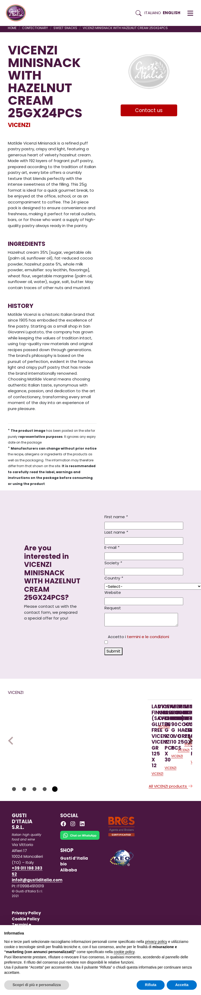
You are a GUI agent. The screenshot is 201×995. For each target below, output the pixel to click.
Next (189, 751)
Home (12, 28)
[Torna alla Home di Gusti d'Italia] (18, 13)
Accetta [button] (181, 985)
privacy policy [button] (156, 941)
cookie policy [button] (124, 952)
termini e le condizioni (148, 636)
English (171, 12)
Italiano (152, 12)
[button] (190, 13)
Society (113, 563)
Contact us (149, 110)
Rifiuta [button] (151, 985)
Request (112, 608)
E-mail (111, 547)
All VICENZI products (171, 807)
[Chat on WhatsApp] (79, 860)
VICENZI (19, 125)
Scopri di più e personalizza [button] (37, 985)
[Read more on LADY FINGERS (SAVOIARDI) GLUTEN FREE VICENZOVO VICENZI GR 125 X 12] (40, 731)
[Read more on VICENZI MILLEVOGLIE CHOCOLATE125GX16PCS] (109, 731)
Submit (113, 651)
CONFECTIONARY (35, 28)
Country (113, 578)
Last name (116, 532)
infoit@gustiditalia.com (37, 901)
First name (116, 516)
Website (112, 592)
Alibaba (68, 891)
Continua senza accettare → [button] (172, 932)
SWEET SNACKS (65, 28)
